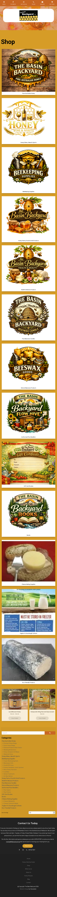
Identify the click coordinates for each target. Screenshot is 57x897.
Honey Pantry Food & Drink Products (13, 778)
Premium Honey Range (10, 743)
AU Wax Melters (8, 776)
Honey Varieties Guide (28, 862)
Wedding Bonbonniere (10, 750)
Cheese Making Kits (9, 801)
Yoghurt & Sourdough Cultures (12, 806)
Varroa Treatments (9, 774)
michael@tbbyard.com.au (13, 841)
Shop (28, 865)
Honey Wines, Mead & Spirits (11, 756)
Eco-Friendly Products (9, 808)
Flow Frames (7, 792)
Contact (28, 882)
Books (4, 796)
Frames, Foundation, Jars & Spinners (14, 767)
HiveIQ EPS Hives (8, 765)
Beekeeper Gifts (8, 763)
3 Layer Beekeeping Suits (11, 761)
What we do (28, 869)
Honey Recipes (28, 875)
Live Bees (6, 772)
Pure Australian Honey (9, 741)
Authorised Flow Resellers (10, 787)
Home (28, 858)
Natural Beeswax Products (10, 785)
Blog (28, 879)
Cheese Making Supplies (9, 799)
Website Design (24, 889)
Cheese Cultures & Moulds (11, 803)
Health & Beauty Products (10, 781)
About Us (28, 872)
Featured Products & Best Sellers (13, 747)
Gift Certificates (7, 794)
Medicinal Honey (8, 754)
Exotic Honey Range (9, 745)
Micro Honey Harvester (10, 769)
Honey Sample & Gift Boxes (11, 752)
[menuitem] (28, 858)
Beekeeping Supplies (8, 759)
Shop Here (28, 846)
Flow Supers (7, 790)
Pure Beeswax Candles (9, 783)
